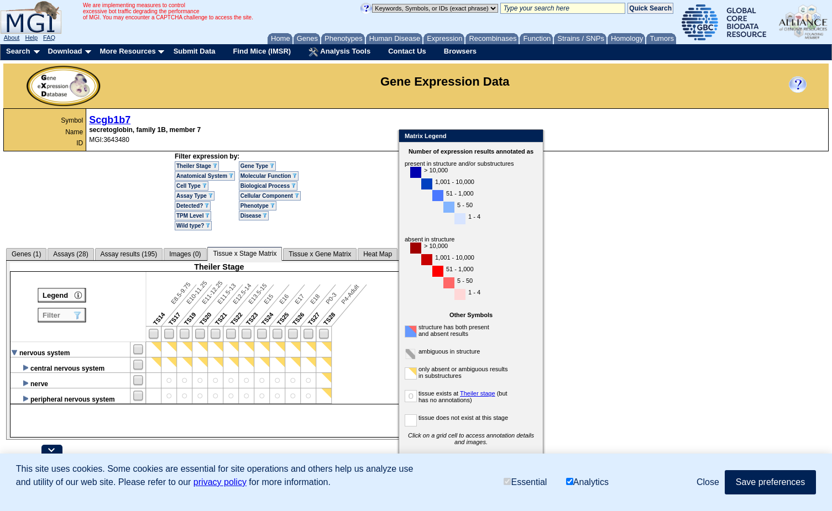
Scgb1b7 (109, 119)
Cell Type (191, 186)
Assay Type (194, 196)
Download (65, 51)
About (12, 37)
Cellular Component (269, 196)
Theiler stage (511, 393)
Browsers (460, 51)
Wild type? (193, 226)
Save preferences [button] (770, 482)
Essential (525, 482)
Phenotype (257, 206)
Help (31, 37)
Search (18, 51)
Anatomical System (204, 176)
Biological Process (268, 186)
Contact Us (407, 51)
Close (566, 137)
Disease (254, 216)
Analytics (587, 482)
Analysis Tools (339, 52)
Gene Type (257, 166)
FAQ (49, 37)
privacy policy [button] (220, 482)
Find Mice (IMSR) (262, 51)
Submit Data (195, 51)
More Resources (127, 51)
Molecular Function (268, 176)
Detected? (192, 206)
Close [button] (708, 482)
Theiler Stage (196, 166)
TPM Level (193, 216)
